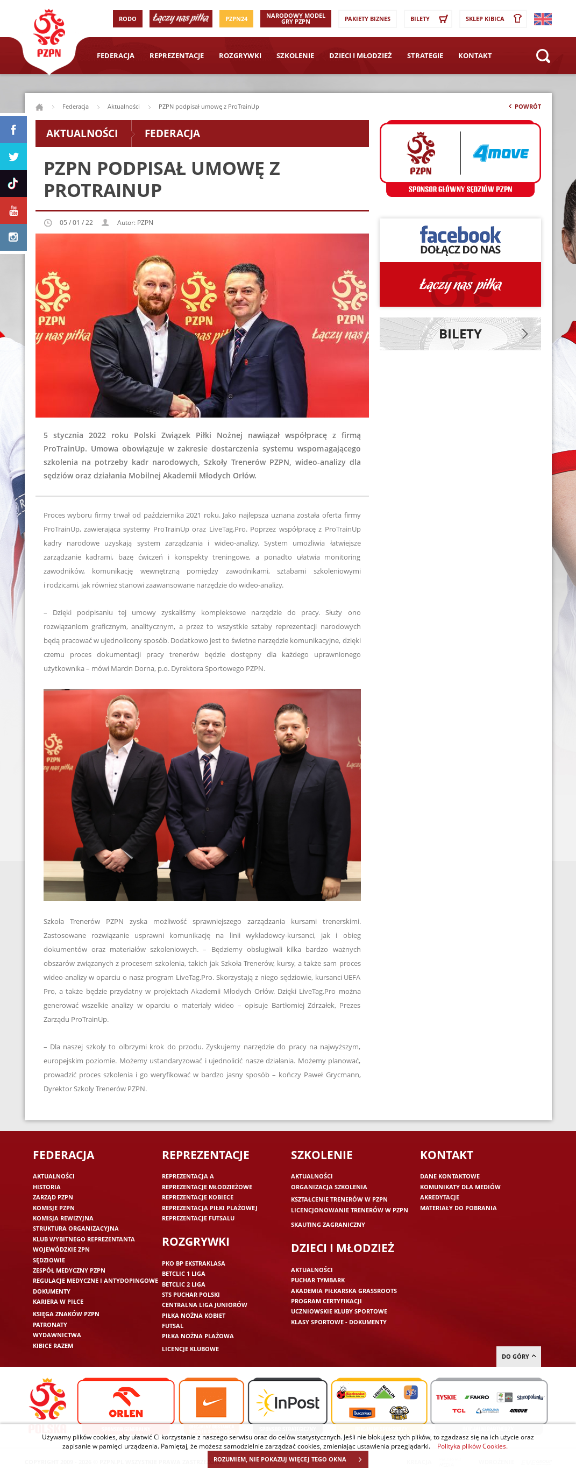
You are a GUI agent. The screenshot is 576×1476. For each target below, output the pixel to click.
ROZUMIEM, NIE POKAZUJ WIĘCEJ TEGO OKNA (291, 1459)
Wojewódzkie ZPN (61, 1249)
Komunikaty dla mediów (460, 1187)
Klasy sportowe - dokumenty (339, 1322)
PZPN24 (236, 19)
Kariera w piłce (58, 1301)
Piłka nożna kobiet (193, 1315)
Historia (47, 1187)
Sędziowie (49, 1260)
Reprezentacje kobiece (197, 1197)
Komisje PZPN (54, 1208)
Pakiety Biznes (367, 19)
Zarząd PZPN (53, 1197)
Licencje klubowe (190, 1349)
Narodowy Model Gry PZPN (295, 18)
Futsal (172, 1326)
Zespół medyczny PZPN (69, 1270)
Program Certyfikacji (326, 1301)
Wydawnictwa (57, 1335)
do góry (519, 1356)
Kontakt (475, 55)
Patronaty (50, 1324)
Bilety (430, 19)
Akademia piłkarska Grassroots (344, 1291)
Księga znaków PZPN (66, 1314)
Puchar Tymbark (318, 1280)
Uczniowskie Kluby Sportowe (339, 1311)
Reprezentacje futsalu (198, 1218)
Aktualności (124, 106)
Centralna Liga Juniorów (204, 1305)
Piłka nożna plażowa (198, 1336)
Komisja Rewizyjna (63, 1218)
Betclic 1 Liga (183, 1273)
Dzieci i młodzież (360, 55)
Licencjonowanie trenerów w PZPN (349, 1210)
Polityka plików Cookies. (472, 1446)
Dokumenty (51, 1291)
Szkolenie (295, 55)
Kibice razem (53, 1345)
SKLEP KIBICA (496, 19)
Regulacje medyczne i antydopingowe (95, 1280)
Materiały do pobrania (458, 1208)
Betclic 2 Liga (183, 1284)
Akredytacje (439, 1197)
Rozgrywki (240, 55)
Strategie (425, 55)
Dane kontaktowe (450, 1176)
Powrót (524, 108)
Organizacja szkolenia (329, 1187)
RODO (128, 19)
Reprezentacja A (188, 1176)
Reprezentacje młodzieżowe (207, 1187)
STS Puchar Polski (191, 1294)
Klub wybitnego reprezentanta (84, 1239)
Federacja (115, 55)
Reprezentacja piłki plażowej (210, 1208)
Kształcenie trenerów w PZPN (339, 1199)
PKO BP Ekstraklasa (193, 1263)
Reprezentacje (177, 55)
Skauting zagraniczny (328, 1224)
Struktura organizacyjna (76, 1228)
